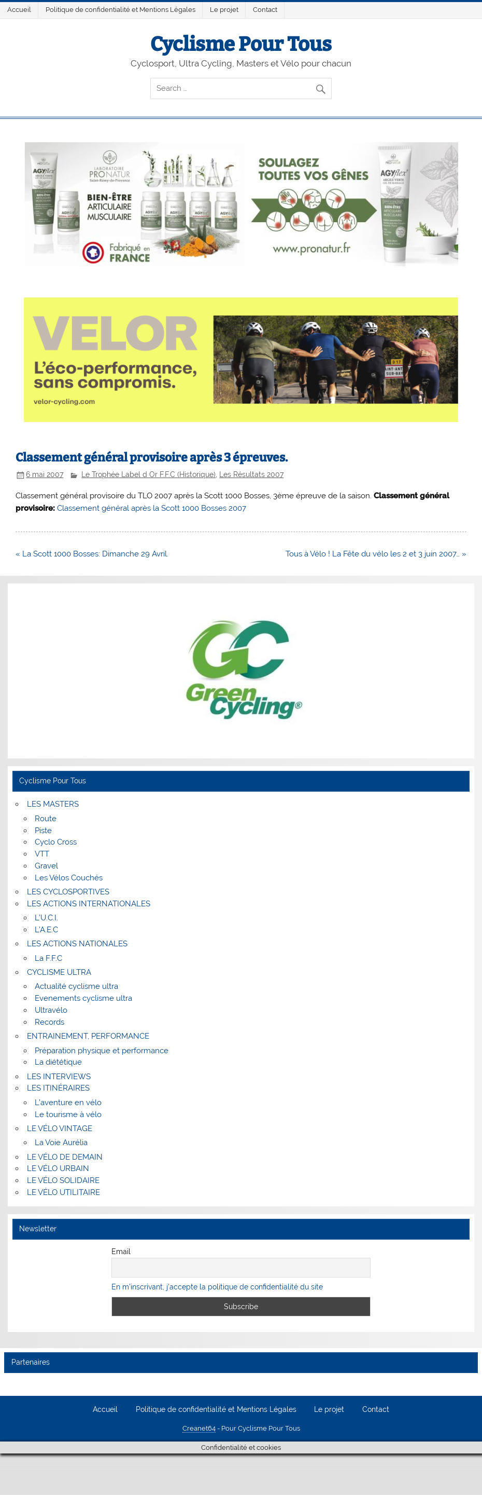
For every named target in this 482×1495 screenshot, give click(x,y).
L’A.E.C (46, 929)
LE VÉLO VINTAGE (59, 1128)
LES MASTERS (53, 804)
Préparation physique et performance (101, 1050)
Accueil (19, 9)
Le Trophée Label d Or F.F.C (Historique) (148, 474)
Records (49, 1022)
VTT (42, 854)
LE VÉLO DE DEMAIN (65, 1157)
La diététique (58, 1062)
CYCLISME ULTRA (59, 972)
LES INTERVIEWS (59, 1076)
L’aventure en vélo (68, 1102)
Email (121, 1251)
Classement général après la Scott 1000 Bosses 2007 (151, 508)
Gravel (46, 866)
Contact (265, 9)
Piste (43, 830)
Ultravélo (51, 1010)
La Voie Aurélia (61, 1142)
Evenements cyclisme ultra (83, 998)
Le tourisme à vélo (68, 1114)
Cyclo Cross (56, 842)
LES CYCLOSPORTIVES (68, 891)
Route (45, 818)
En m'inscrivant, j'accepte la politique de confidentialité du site (217, 1287)
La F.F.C (48, 958)
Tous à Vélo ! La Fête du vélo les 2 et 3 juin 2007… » (376, 554)
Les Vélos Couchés (69, 877)
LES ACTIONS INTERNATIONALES (88, 903)
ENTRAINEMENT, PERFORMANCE (88, 1036)
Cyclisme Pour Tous (241, 44)
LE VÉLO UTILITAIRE (63, 1192)
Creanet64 (199, 1428)
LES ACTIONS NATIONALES (77, 943)
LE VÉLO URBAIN (58, 1168)
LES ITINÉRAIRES (58, 1088)
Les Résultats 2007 (251, 474)
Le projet (224, 9)
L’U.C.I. (46, 917)
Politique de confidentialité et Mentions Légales (120, 9)
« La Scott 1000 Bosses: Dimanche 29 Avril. (92, 554)
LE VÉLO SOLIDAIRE (63, 1180)
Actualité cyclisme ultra (76, 986)
